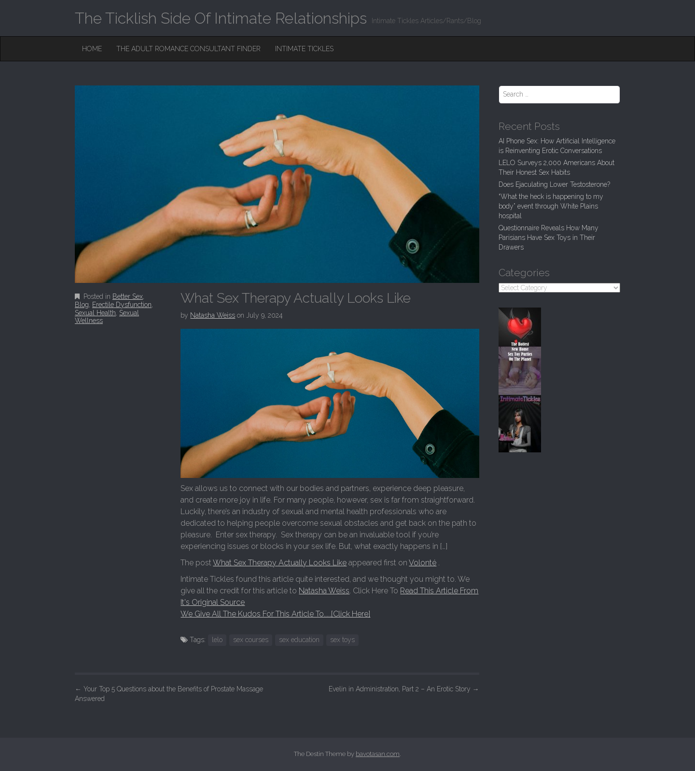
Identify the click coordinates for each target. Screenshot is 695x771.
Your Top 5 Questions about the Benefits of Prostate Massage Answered (169, 693)
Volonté (422, 562)
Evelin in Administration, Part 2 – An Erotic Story (404, 689)
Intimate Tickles (304, 49)
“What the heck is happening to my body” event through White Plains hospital (551, 206)
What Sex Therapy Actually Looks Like (280, 562)
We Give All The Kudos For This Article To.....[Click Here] (275, 613)
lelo (217, 640)
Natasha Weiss (212, 315)
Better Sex (127, 296)
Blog (82, 304)
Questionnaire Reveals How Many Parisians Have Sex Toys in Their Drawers (548, 237)
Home (92, 49)
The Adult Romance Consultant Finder (188, 49)
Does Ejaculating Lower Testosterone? (554, 184)
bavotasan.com (378, 753)
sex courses (250, 640)
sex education (299, 640)
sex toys (342, 640)
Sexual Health (95, 313)
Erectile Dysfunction (122, 304)
